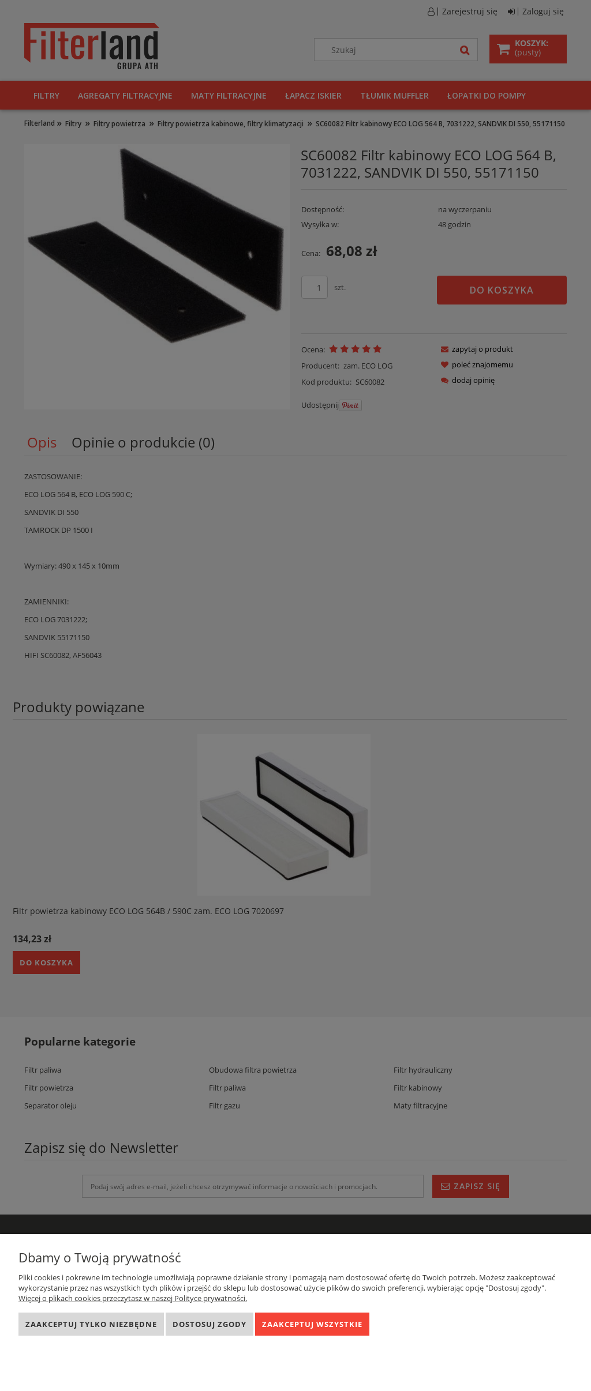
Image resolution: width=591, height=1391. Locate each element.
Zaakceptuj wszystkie (312, 1324)
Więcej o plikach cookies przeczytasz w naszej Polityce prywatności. (132, 1298)
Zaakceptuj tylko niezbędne (91, 1324)
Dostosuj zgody (209, 1324)
